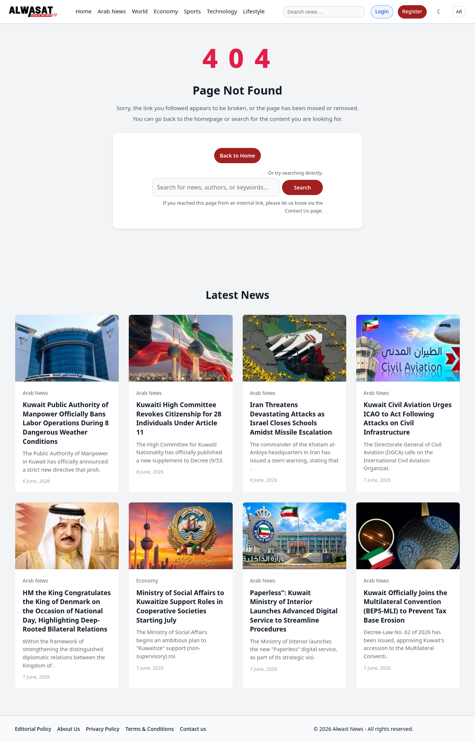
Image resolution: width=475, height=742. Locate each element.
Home (84, 11)
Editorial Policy (33, 728)
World (140, 11)
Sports (192, 11)
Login (382, 11)
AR (459, 11)
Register (412, 11)
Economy (166, 11)
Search (302, 187)
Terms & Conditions (149, 728)
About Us (68, 728)
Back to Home (237, 155)
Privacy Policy (102, 728)
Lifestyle (254, 11)
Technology (222, 11)
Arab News (112, 11)
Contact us (193, 728)
